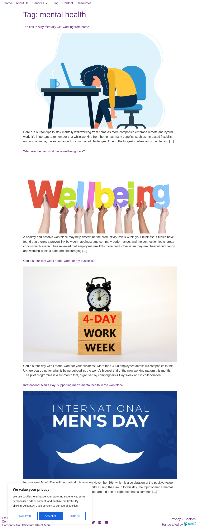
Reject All (50, 516)
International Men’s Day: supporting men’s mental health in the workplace (73, 385)
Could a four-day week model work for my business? (59, 260)
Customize (25, 516)
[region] (50, 504)
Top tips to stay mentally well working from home (56, 27)
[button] (40, 3)
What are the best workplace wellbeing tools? (54, 151)
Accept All (75, 516)
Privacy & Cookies (183, 519)
